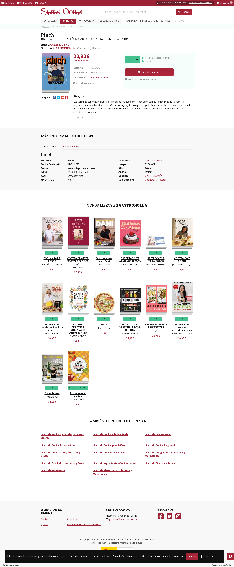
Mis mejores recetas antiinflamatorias (181, 327)
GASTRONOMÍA (64, 48)
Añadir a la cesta (149, 72)
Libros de (62, 436)
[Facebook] (161, 516)
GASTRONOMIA (99, 77)
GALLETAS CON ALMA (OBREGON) (130, 260)
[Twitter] (169, 516)
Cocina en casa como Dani (104, 260)
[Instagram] (178, 516)
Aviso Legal (73, 519)
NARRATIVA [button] (132, 21)
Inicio (45, 26)
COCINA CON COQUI (182, 260)
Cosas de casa (51, 393)
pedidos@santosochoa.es (200, 2)
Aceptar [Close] (192, 556)
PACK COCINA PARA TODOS (155, 260)
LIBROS (68, 21)
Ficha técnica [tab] (51, 146)
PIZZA (104, 324)
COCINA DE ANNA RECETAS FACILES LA (78, 261)
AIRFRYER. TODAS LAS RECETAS (156, 326)
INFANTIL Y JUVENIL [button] (149, 21)
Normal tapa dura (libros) (81, 168)
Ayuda (44, 524)
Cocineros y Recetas (89, 48)
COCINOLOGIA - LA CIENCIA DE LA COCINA (130, 327)
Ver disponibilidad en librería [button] (140, 79)
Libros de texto (109, 21)
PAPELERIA (50, 21)
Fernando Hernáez (225, 565)
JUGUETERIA (86, 21)
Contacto (46, 519)
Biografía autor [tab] (71, 146)
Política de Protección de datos (84, 524)
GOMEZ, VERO (59, 44)
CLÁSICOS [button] (166, 21)
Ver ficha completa (83, 83)
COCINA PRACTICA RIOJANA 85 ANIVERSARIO (78, 328)
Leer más (210, 556)
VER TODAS (179, 21)
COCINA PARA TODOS (51, 260)
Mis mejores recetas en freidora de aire (52, 327)
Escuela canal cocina (78, 395)
